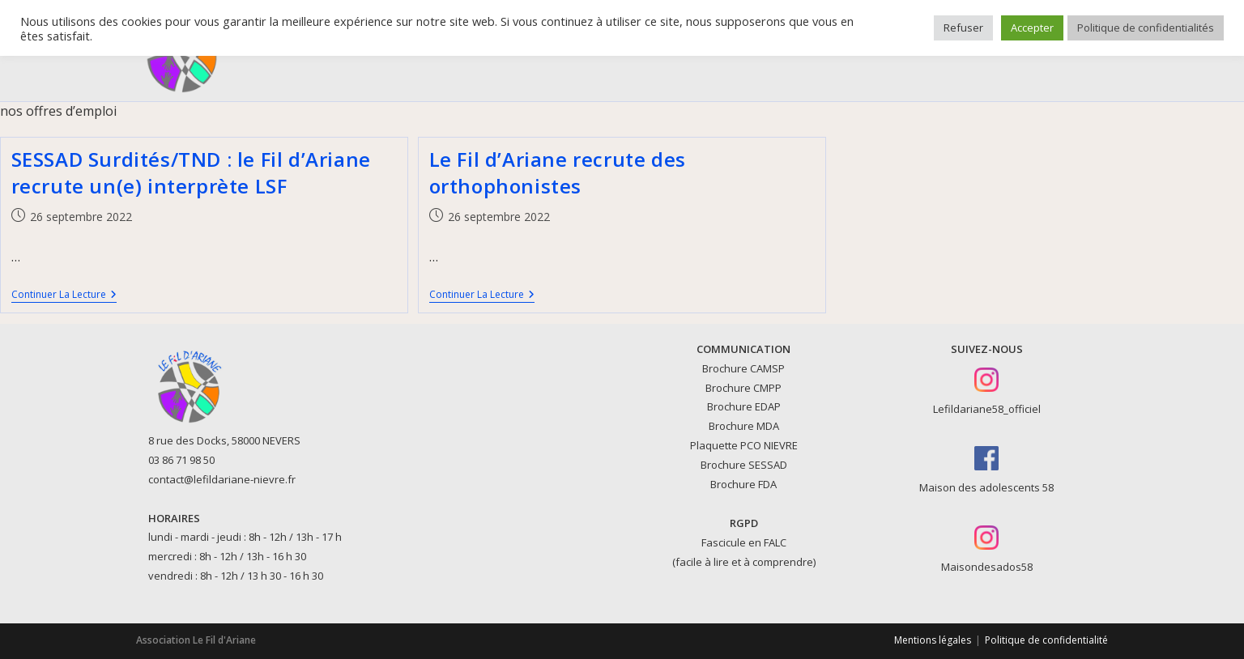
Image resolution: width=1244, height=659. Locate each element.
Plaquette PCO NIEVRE (744, 445)
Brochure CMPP (743, 388)
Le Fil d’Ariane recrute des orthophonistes (557, 173)
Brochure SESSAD (744, 464)
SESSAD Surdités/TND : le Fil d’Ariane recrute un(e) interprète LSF (191, 173)
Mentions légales (932, 640)
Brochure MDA (744, 426)
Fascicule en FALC (743, 542)
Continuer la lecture (64, 296)
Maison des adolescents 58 (986, 487)
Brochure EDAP (744, 406)
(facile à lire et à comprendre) (744, 562)
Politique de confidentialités (1145, 27)
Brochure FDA (743, 484)
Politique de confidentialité (1046, 640)
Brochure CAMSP (743, 368)
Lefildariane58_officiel (987, 409)
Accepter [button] (1032, 27)
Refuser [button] (963, 27)
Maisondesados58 (987, 566)
